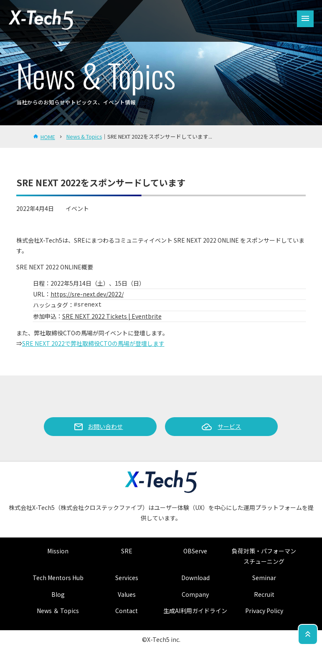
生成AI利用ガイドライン (195, 610)
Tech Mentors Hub (58, 577)
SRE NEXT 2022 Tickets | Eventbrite (112, 316)
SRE (126, 551)
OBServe (195, 551)
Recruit (264, 594)
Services (126, 577)
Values (127, 594)
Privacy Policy (264, 610)
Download (195, 577)
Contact (126, 610)
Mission (57, 551)
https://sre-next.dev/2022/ (87, 294)
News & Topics (84, 136)
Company (195, 594)
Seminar (264, 577)
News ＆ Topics (58, 610)
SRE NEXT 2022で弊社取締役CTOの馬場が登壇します (93, 343)
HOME (48, 137)
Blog (58, 594)
